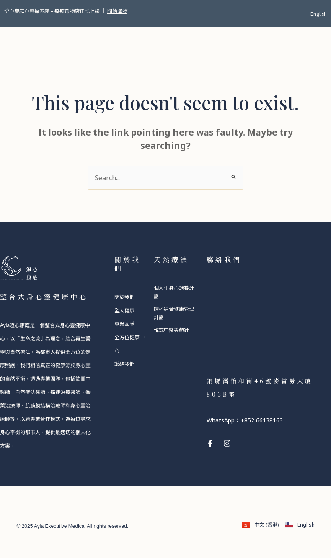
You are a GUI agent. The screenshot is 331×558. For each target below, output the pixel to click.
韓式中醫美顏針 (171, 329)
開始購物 (117, 10)
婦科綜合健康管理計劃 (174, 312)
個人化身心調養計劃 (174, 291)
